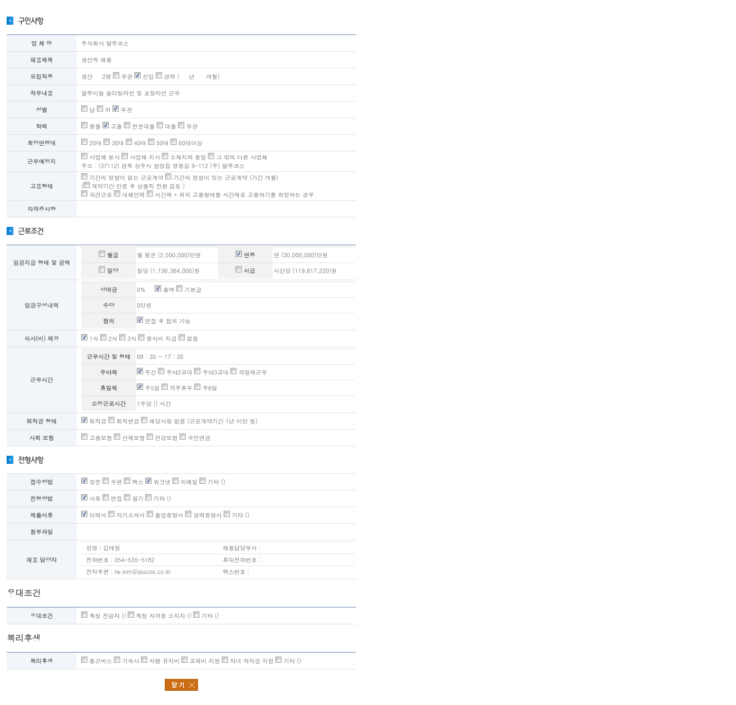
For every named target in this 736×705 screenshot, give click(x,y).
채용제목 (41, 60)
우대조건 (41, 615)
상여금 (108, 289)
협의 (108, 321)
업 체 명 (41, 43)
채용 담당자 (42, 559)
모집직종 (41, 76)
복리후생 (41, 661)
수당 (108, 305)
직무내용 (41, 93)
